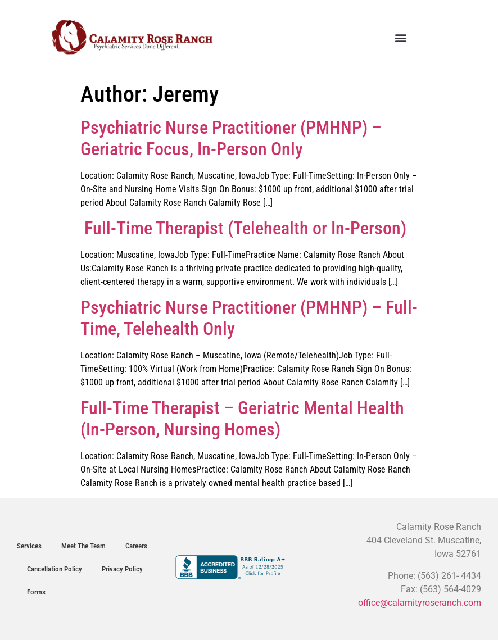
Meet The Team (83, 546)
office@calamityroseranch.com (419, 602)
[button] (400, 38)
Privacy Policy (122, 569)
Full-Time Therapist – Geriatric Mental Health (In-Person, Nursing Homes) (242, 418)
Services (29, 546)
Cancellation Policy (54, 569)
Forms (36, 592)
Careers (136, 546)
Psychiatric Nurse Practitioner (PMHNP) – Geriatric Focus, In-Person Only (231, 138)
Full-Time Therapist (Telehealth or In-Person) (243, 228)
